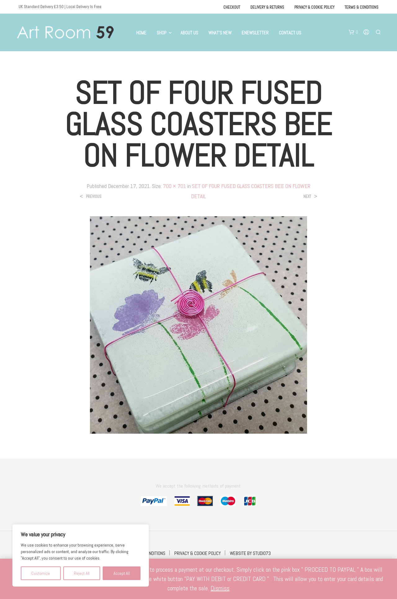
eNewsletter (255, 33)
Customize (40, 573)
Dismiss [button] (220, 588)
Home (141, 33)
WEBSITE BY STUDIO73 (250, 553)
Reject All (82, 573)
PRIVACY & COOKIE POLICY (197, 553)
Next (307, 196)
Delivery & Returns (267, 7)
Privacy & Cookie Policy (314, 7)
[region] (80, 555)
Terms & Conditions (361, 7)
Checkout (231, 7)
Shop (162, 33)
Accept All (122, 573)
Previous (93, 196)
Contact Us (290, 33)
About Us (189, 33)
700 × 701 (174, 186)
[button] (353, 32)
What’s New (219, 33)
